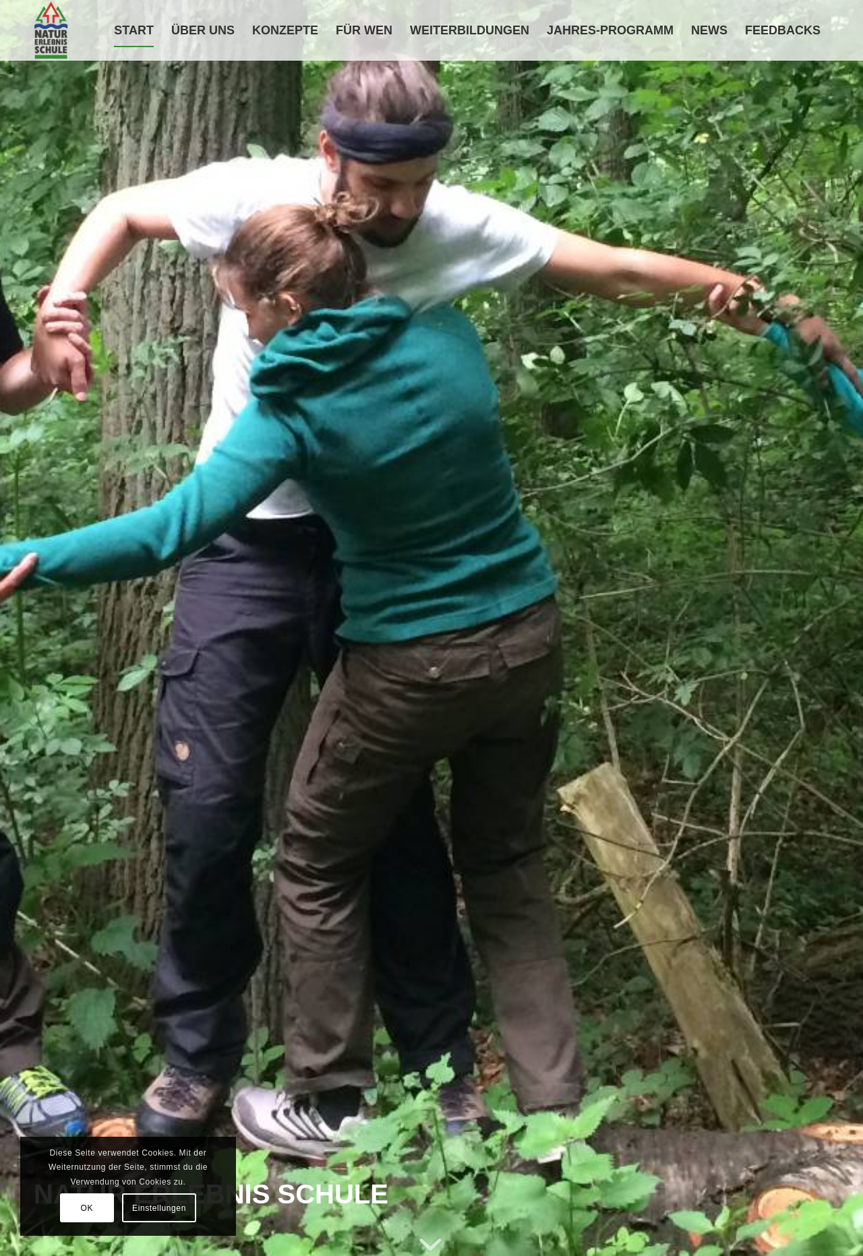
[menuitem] (133, 30)
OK (87, 1208)
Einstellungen (159, 1208)
